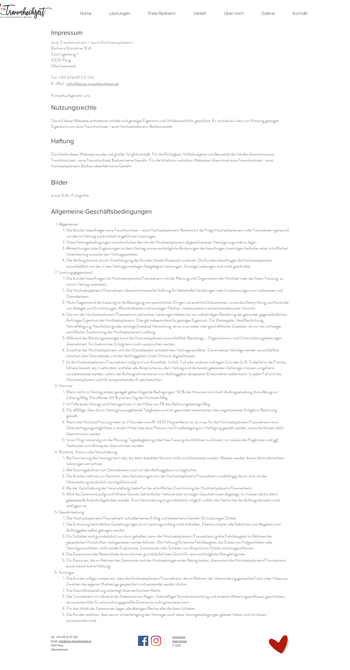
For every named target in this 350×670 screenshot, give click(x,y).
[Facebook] (143, 641)
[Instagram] (156, 641)
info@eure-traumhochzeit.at (92, 83)
